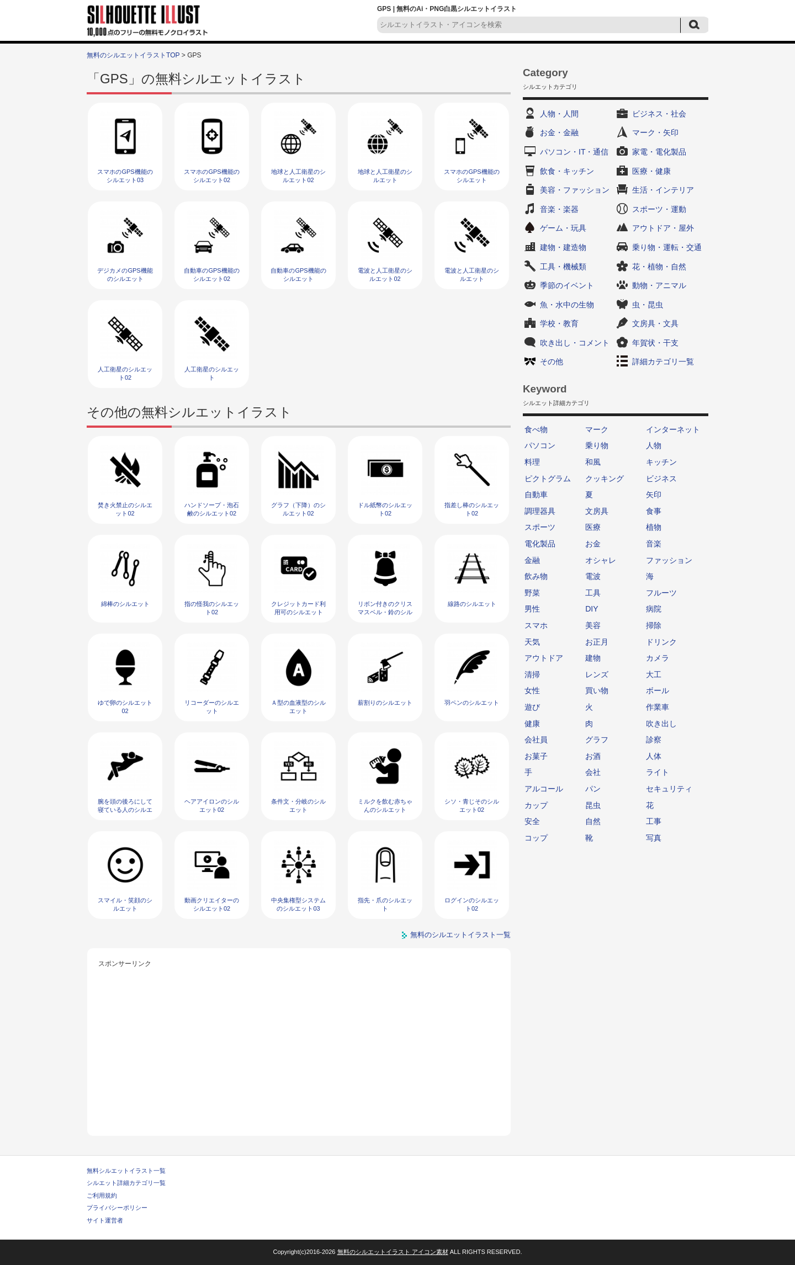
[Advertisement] (299, 1047)
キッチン (661, 462)
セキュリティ (669, 788)
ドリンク (661, 641)
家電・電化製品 (659, 151)
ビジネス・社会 (659, 113)
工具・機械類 (563, 266)
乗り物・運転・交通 (667, 247)
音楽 (653, 543)
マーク (596, 429)
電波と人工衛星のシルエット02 (385, 274)
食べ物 (536, 429)
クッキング (604, 478)
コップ (536, 837)
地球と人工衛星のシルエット (385, 175)
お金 (593, 543)
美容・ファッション (575, 189)
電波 (593, 576)
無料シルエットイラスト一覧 (126, 1170)
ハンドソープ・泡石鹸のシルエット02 (211, 509)
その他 (551, 361)
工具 (593, 592)
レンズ (596, 674)
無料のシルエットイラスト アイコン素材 (392, 1251)
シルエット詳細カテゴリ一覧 (126, 1182)
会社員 (536, 739)
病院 (653, 608)
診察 (653, 739)
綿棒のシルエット (125, 603)
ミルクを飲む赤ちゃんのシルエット (385, 805)
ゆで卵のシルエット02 (125, 706)
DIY (591, 608)
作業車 (657, 707)
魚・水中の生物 (567, 304)
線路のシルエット (472, 603)
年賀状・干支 (655, 342)
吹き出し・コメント (575, 342)
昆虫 (593, 805)
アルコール (543, 788)
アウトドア (543, 657)
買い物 (596, 690)
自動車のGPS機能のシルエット (298, 274)
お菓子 (536, 756)
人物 (653, 445)
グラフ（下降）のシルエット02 (298, 509)
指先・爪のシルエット (385, 904)
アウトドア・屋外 (663, 228)
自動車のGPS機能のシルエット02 (211, 274)
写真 (653, 837)
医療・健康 (651, 171)
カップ (536, 805)
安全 (532, 821)
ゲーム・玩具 (563, 228)
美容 (593, 625)
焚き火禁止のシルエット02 (125, 509)
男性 (532, 608)
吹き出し (661, 723)
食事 (653, 511)
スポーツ (539, 527)
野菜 (532, 592)
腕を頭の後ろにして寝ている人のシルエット (125, 810)
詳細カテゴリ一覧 (663, 361)
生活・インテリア (663, 189)
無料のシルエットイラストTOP (133, 55)
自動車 (536, 494)
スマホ (536, 625)
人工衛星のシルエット (211, 373)
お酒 (593, 756)
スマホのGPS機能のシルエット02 (211, 175)
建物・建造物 (563, 247)
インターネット (673, 429)
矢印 (653, 494)
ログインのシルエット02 (471, 904)
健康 (532, 723)
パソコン (539, 445)
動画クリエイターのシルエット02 (211, 904)
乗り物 (596, 445)
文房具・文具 (655, 323)
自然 (593, 821)
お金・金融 (559, 132)
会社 (593, 772)
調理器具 (539, 511)
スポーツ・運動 (659, 209)
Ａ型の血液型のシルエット (298, 706)
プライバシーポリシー (117, 1207)
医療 (593, 527)
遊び (532, 707)
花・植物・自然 (659, 266)
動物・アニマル (659, 285)
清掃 (532, 674)
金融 (532, 560)
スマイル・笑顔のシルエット (125, 904)
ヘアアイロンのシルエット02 (211, 805)
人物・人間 (559, 113)
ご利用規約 (102, 1195)
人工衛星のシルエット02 (125, 373)
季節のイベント (567, 285)
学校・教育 (559, 323)
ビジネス (661, 478)
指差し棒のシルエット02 (471, 509)
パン (593, 788)
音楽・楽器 (559, 209)
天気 (532, 641)
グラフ (596, 739)
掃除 (653, 625)
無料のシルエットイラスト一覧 (460, 935)
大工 (653, 674)
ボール (657, 690)
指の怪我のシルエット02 (211, 607)
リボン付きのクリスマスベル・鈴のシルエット (385, 612)
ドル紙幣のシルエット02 (385, 509)
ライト (657, 772)
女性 (532, 690)
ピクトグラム (547, 478)
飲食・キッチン (567, 171)
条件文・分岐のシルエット (298, 805)
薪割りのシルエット (385, 702)
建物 (593, 657)
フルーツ (661, 592)
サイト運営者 (105, 1220)
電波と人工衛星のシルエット (471, 274)
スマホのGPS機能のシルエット (471, 175)
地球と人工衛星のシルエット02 (298, 175)
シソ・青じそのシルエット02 (471, 805)
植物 (653, 527)
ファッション (669, 560)
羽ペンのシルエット (471, 702)
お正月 (596, 641)
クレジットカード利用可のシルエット (298, 607)
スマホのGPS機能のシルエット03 (124, 175)
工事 (653, 821)
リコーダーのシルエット (211, 706)
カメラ (657, 657)
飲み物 (536, 576)
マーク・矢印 (655, 132)
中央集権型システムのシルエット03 (298, 904)
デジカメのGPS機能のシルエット (124, 274)
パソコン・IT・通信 (574, 151)
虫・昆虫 (647, 304)
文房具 (596, 511)
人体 (653, 756)
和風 (593, 462)
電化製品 (539, 543)
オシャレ (600, 560)
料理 (532, 462)
